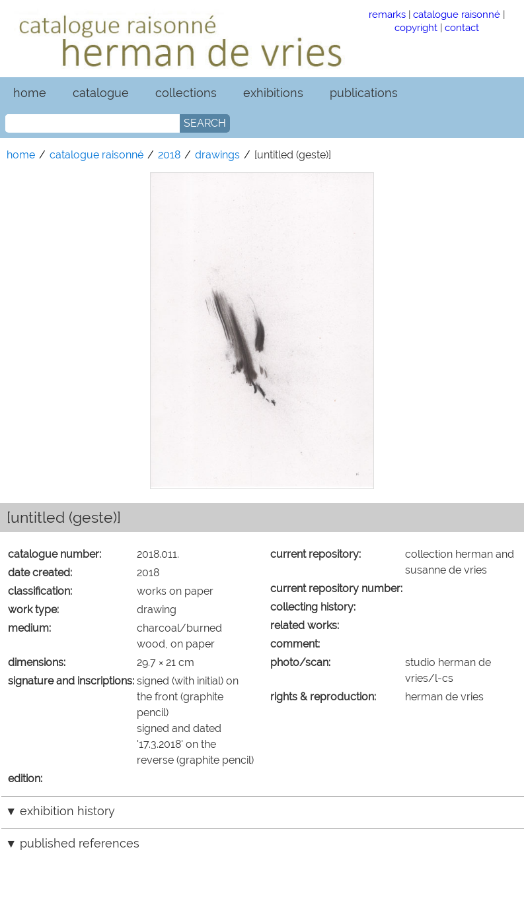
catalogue (101, 93)
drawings (217, 155)
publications (364, 93)
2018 (169, 155)
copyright (415, 27)
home (29, 93)
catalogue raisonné (456, 14)
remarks (387, 14)
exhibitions (273, 93)
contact (462, 27)
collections (186, 93)
